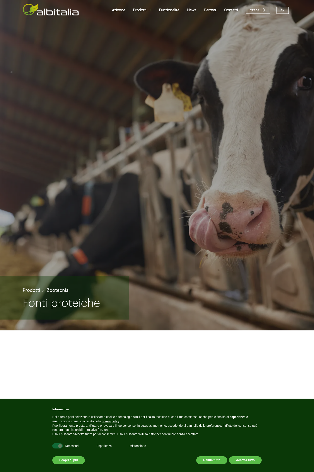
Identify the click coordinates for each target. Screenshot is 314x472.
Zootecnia (58, 290)
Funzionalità (169, 10)
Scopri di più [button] (68, 460)
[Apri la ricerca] (258, 10)
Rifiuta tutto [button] (211, 460)
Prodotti (140, 10)
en (283, 10)
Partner (210, 10)
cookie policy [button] (110, 421)
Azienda (118, 10)
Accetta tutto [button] (245, 460)
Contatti (231, 10)
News (191, 10)
